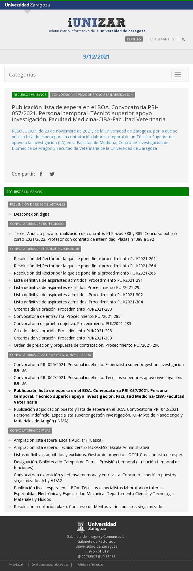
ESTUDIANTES (162, 39)
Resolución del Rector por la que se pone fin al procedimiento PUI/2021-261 (85, 258)
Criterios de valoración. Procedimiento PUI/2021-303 (63, 338)
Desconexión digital (32, 214)
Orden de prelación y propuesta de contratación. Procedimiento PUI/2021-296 (87, 345)
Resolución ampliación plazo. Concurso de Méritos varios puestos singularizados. (89, 506)
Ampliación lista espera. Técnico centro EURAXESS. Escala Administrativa (81, 447)
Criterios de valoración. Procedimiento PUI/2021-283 (63, 309)
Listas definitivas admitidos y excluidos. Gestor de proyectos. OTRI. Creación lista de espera (99, 454)
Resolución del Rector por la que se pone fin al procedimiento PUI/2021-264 (85, 265)
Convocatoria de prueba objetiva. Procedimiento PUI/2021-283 (72, 323)
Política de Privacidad (90, 564)
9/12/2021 (96, 56)
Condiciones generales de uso (50, 564)
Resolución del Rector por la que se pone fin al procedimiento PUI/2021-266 (85, 273)
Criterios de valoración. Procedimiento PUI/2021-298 (63, 330)
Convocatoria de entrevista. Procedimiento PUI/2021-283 (67, 316)
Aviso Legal (16, 564)
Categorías (22, 74)
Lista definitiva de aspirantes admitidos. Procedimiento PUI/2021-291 (78, 280)
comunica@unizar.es (98, 556)
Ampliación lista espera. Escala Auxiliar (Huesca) (58, 440)
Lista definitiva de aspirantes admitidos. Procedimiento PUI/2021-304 (78, 302)
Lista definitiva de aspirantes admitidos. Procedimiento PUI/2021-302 (78, 294)
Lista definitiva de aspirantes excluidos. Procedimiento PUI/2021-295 (78, 287)
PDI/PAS (134, 39)
